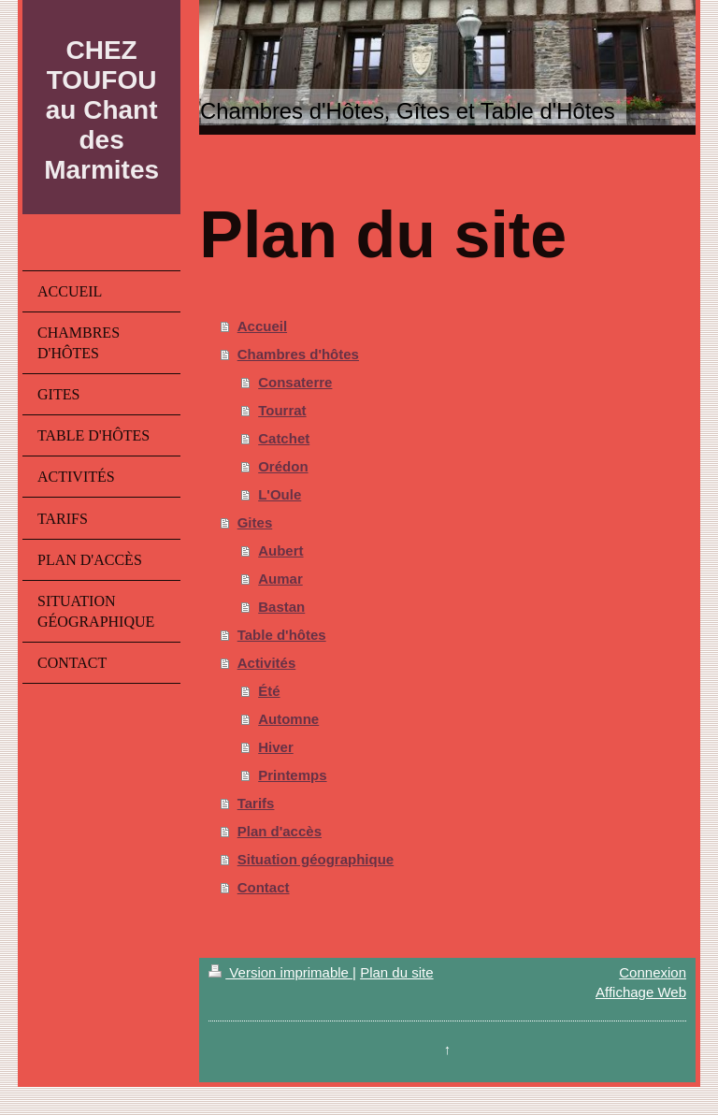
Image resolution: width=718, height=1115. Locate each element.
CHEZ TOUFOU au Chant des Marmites (101, 110)
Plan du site (396, 972)
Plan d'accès (279, 831)
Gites (255, 522)
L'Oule (279, 494)
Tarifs (256, 803)
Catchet (283, 438)
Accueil (262, 326)
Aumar (280, 578)
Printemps (292, 775)
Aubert (280, 550)
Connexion (652, 972)
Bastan (281, 607)
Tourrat (282, 410)
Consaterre (295, 382)
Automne (288, 719)
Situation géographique (316, 859)
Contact (263, 887)
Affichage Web (641, 992)
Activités (266, 663)
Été (269, 691)
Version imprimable (280, 972)
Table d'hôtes (281, 635)
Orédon (283, 466)
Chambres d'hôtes (298, 354)
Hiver (276, 747)
